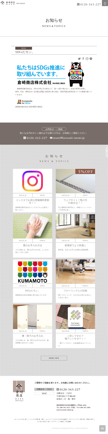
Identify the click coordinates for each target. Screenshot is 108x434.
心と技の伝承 (41, 421)
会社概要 (68, 421)
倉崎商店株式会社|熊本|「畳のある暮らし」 (12, 3)
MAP (44, 393)
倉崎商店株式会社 (19, 391)
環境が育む (89, 419)
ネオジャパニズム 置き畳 (76, 419)
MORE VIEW (54, 358)
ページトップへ (102, 428)
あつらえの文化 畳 (20, 419)
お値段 (61, 421)
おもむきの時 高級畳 (60, 419)
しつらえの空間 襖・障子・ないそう (40, 419)
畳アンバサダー (52, 421)
